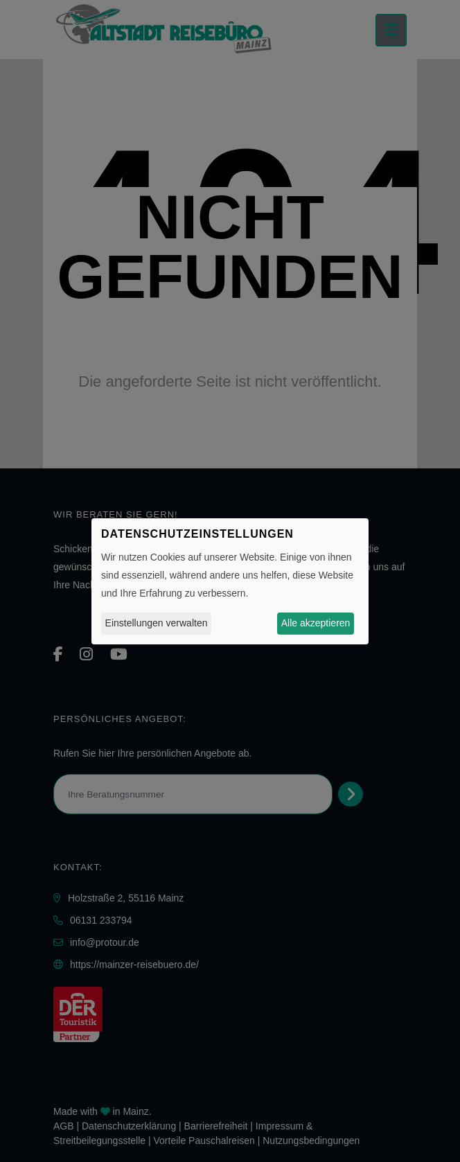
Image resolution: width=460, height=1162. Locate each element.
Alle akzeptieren (316, 622)
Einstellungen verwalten (156, 622)
